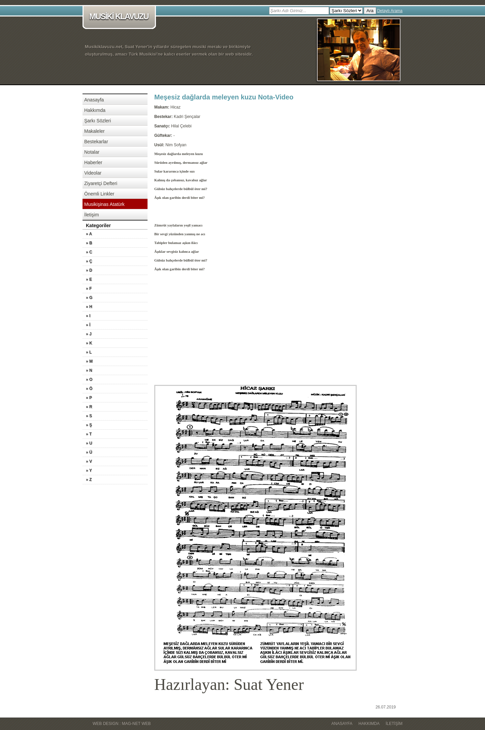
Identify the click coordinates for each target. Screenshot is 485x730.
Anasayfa (94, 99)
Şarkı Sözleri (97, 120)
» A (89, 234)
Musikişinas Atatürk (104, 204)
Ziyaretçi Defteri (100, 183)
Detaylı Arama (389, 10)
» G (89, 297)
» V (89, 461)
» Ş (89, 425)
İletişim (91, 214)
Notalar (91, 152)
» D (89, 270)
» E (89, 279)
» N (89, 370)
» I (88, 315)
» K (89, 343)
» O (89, 379)
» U (89, 443)
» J (89, 334)
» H (89, 306)
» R (89, 406)
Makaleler (94, 131)
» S (89, 416)
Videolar (92, 173)
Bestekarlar (96, 141)
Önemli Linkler (99, 193)
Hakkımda (94, 110)
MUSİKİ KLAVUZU (120, 17)
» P (89, 397)
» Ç (89, 261)
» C (89, 252)
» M (89, 361)
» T (89, 434)
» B (89, 243)
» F (89, 288)
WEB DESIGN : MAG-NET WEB (122, 723)
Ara (370, 10)
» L (89, 352)
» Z (89, 479)
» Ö (89, 388)
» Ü (89, 452)
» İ (88, 325)
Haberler (93, 162)
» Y (89, 470)
